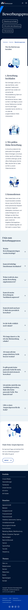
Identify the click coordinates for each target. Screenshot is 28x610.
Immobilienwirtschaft (8, 522)
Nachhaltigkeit (6, 537)
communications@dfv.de (8, 591)
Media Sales (5, 572)
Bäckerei (4, 508)
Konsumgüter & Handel (9, 525)
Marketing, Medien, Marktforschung (12, 531)
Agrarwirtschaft (6, 505)
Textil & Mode (6, 546)
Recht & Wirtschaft (7, 540)
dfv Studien (5, 493)
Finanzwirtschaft (7, 514)
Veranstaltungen (7, 482)
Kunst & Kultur (6, 528)
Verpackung (5, 552)
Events (4, 575)
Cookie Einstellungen (6, 602)
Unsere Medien (6, 479)
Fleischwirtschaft (7, 516)
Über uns (4, 563)
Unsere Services (6, 487)
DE (22, 3)
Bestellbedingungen (6, 600)
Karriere (4, 569)
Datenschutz (15, 598)
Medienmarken (6, 566)
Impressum (4, 598)
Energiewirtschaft (7, 511)
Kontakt (4, 581)
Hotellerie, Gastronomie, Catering (11, 519)
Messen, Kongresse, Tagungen (10, 534)
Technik (4, 543)
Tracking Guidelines (17, 600)
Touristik (4, 549)
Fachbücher (5, 485)
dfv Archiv (5, 490)
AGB (10, 598)
